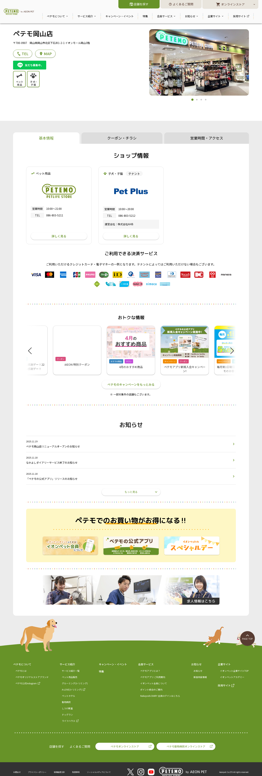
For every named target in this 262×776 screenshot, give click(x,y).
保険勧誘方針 (59, 772)
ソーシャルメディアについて (99, 772)
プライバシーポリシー (37, 772)
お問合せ (17, 772)
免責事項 (76, 772)
